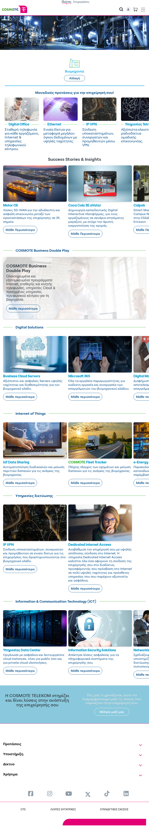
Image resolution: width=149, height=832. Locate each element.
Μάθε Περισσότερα (20, 230)
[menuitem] (30, 793)
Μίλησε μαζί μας (112, 712)
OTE (23, 809)
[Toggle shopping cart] (135, 9)
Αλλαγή (74, 78)
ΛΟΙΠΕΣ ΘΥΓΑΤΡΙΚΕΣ (63, 809)
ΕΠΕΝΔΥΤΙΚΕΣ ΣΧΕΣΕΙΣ (114, 809)
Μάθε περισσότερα (23, 308)
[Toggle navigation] (143, 9)
